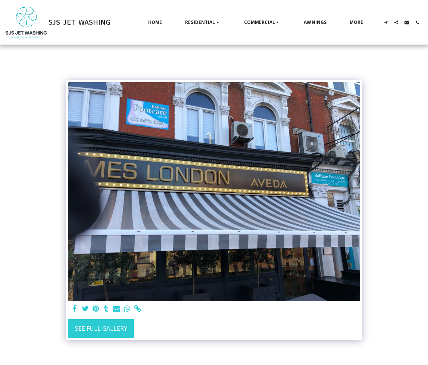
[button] (203, 22)
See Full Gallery (101, 328)
